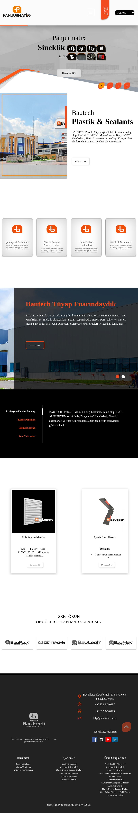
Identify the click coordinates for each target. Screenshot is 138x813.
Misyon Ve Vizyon (23, 767)
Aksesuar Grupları (69, 780)
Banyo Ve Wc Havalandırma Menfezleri (115, 773)
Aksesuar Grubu (115, 786)
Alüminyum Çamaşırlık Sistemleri (115, 783)
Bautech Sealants (23, 764)
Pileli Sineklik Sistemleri (115, 764)
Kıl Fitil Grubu (115, 776)
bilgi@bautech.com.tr (105, 718)
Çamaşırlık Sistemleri (115, 767)
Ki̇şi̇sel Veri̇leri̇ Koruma (23, 770)
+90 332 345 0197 (105, 704)
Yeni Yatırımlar (27, 436)
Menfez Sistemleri (114, 780)
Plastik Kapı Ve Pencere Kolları (115, 789)
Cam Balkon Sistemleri (69, 773)
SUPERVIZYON (83, 804)
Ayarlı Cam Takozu (115, 770)
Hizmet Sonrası (27, 427)
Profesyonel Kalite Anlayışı (20, 411)
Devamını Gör (69, 73)
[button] (101, 85)
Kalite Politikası (26, 419)
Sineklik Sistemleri (115, 795)
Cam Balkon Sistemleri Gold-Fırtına (115, 792)
